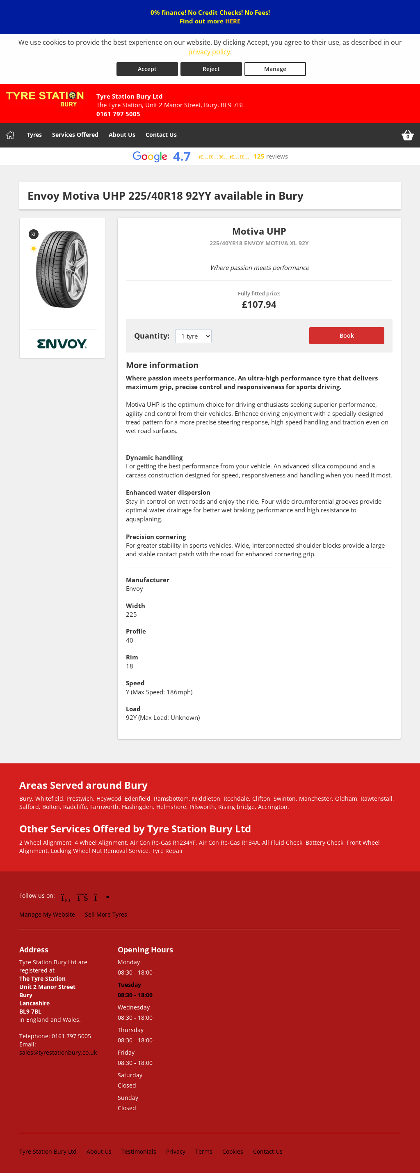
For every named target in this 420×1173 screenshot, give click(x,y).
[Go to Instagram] (102, 895)
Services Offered (75, 133)
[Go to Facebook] (66, 895)
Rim (132, 656)
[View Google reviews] (210, 155)
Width (135, 604)
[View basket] (408, 134)
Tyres (34, 133)
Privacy (175, 1150)
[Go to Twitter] (83, 895)
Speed (135, 682)
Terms (203, 1150)
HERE (232, 21)
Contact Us (161, 133)
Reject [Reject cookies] (211, 67)
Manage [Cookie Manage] (275, 67)
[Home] (10, 134)
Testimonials (138, 1150)
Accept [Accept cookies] (147, 67)
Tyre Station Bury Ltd (48, 1150)
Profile (136, 630)
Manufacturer (147, 578)
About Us (122, 133)
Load (133, 707)
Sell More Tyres (106, 913)
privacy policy (209, 51)
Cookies (232, 1150)
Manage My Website (47, 913)
